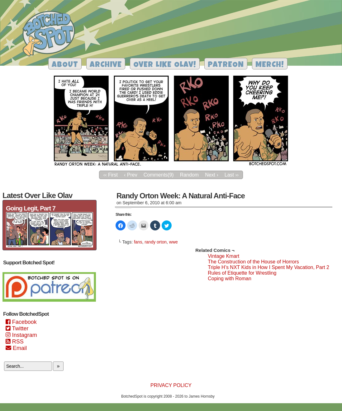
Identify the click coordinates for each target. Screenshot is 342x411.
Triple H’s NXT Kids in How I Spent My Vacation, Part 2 (268, 267)
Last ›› (232, 174)
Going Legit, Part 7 (30, 208)
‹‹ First (110, 174)
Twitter (17, 328)
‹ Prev (130, 174)
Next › (211, 174)
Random (189, 174)
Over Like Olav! (164, 65)
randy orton (156, 241)
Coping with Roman (229, 278)
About (65, 65)
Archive (106, 65)
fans (138, 241)
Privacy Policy (171, 385)
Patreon (226, 65)
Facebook (21, 322)
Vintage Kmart (223, 256)
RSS (15, 341)
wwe (173, 241)
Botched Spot (51, 34)
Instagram (21, 335)
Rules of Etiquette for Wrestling (242, 273)
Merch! (269, 65)
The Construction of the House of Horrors (253, 261)
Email (16, 348)
